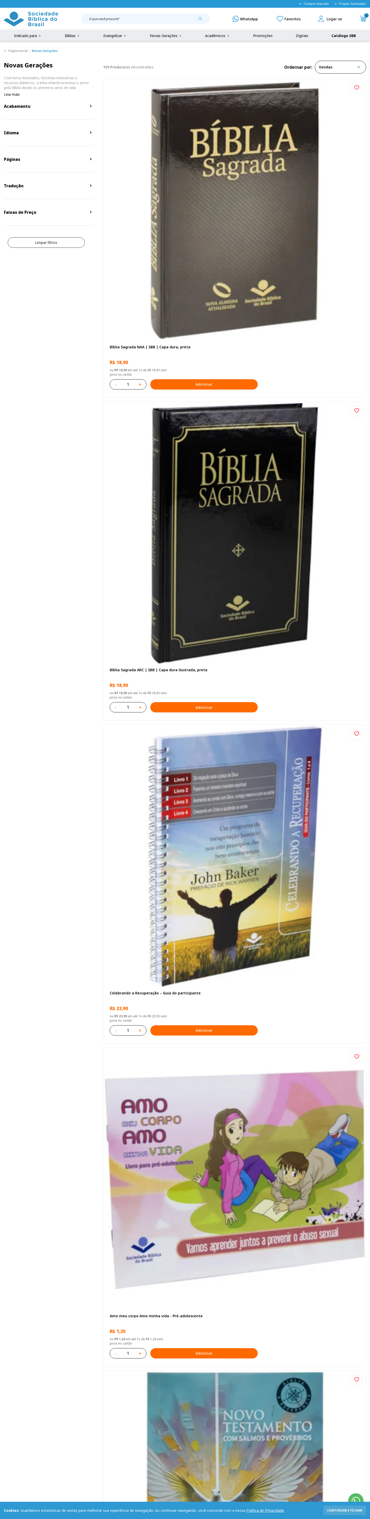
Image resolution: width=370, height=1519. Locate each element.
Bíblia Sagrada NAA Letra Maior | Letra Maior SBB (322, 894)
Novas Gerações (166, 35)
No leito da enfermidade (220, 747)
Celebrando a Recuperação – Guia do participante (319, 172)
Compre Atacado (314, 4)
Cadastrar (295, 1355)
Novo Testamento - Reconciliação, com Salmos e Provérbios (233, 317)
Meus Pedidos (142, 1407)
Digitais (302, 35)
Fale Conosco (196, 1398)
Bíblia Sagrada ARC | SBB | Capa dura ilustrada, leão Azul (320, 1039)
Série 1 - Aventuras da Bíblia (134, 891)
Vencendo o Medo (302, 747)
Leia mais (12, 94)
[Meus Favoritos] (289, 19)
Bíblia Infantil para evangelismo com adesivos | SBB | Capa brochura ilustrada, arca (320, 605)
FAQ (7, 1407)
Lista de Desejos (144, 1417)
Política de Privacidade (265, 1510)
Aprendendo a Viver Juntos (221, 602)
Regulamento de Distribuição (78, 1407)
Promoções (263, 35)
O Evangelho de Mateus (218, 891)
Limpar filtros (46, 242)
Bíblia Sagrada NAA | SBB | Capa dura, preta (143, 172)
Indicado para (28, 35)
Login (134, 1398)
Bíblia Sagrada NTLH (304, 314)
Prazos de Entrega (69, 1426)
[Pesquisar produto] (202, 20)
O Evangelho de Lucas (128, 458)
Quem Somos (15, 1398)
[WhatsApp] (245, 19)
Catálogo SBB (343, 35)
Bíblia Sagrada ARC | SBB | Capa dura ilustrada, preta (231, 172)
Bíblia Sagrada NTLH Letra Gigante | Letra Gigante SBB (230, 1183)
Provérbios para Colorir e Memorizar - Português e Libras (142, 605)
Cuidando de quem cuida (131, 747)
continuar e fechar (344, 1510)
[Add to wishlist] (179, 87)
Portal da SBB (15, 1417)
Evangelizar (115, 35)
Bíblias (72, 35)
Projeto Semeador (350, 4)
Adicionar (165, 207)
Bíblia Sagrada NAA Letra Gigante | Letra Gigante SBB (229, 461)
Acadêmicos (217, 35)
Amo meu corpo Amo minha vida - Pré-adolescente (143, 317)
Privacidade (63, 1398)
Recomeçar (296, 458)
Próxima (268, 1254)
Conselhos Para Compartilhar (312, 1180)
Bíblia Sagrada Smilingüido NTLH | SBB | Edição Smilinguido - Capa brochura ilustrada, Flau (145, 1183)
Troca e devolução (69, 1417)
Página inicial (17, 51)
